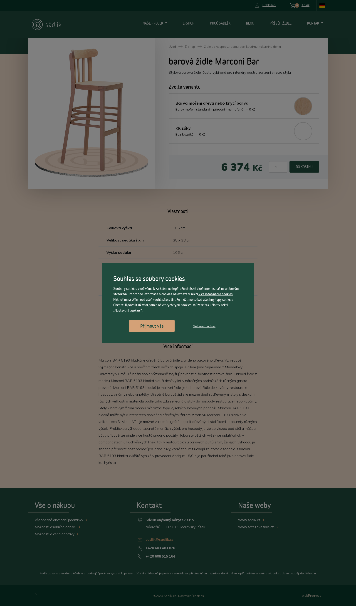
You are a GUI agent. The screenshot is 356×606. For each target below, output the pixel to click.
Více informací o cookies (215, 294)
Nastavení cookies (204, 326)
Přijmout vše (152, 326)
